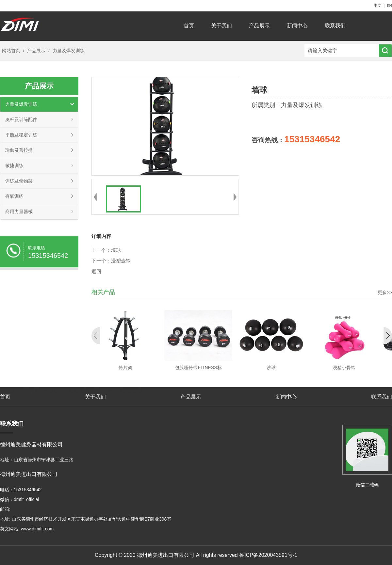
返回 (96, 271)
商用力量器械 (19, 211)
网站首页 (11, 50)
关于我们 (221, 25)
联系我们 (335, 25)
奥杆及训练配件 (21, 119)
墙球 (116, 250)
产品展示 (259, 25)
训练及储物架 (19, 180)
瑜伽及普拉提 (19, 150)
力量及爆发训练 (68, 50)
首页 (189, 25)
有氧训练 (14, 196)
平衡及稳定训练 (21, 134)
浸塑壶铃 (121, 260)
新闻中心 (297, 25)
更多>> (385, 292)
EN (389, 5)
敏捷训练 (14, 165)
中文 (378, 5)
